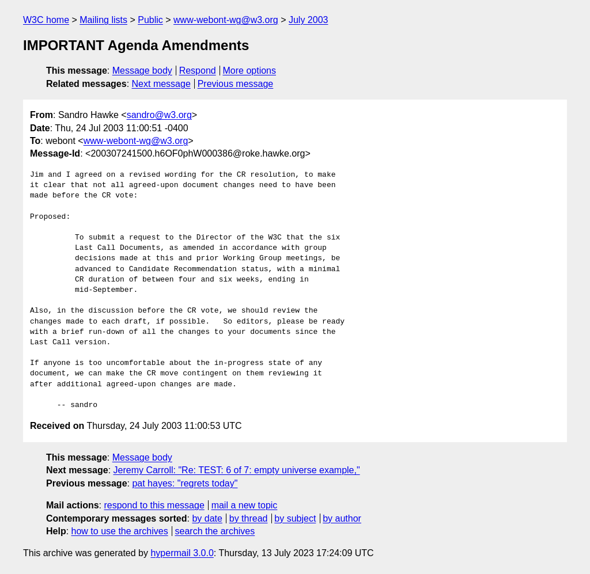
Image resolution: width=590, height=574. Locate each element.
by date (207, 518)
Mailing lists (103, 20)
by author (342, 518)
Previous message (236, 84)
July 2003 (308, 20)
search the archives (215, 531)
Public (150, 20)
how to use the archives (119, 531)
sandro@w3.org (159, 115)
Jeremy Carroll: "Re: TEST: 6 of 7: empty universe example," (237, 470)
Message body (142, 70)
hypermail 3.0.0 (181, 553)
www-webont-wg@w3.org (225, 20)
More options (250, 70)
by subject (295, 518)
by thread (248, 518)
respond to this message (154, 505)
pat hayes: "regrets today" (184, 483)
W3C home (46, 20)
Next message (161, 84)
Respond (197, 70)
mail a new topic (244, 505)
